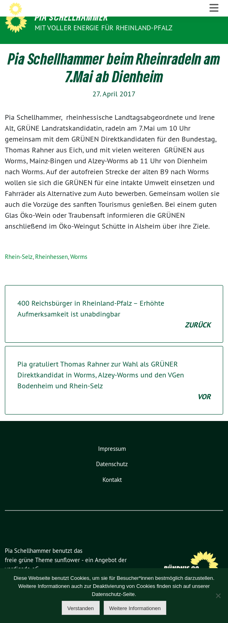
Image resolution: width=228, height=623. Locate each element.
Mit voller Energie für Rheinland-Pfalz (104, 27)
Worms (78, 273)
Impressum (112, 465)
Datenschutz (112, 480)
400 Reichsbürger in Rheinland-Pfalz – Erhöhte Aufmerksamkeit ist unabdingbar (114, 330)
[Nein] (218, 596)
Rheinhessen (51, 273)
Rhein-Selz (19, 273)
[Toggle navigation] (214, 52)
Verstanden (80, 608)
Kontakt (112, 496)
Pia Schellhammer (72, 17)
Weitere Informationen (135, 608)
